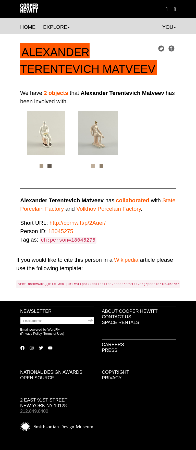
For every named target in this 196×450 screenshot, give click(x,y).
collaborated (132, 200)
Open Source (37, 377)
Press (109, 350)
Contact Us (116, 316)
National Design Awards (51, 372)
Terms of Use (53, 333)
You (169, 27)
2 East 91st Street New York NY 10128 (43, 402)
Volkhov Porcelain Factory (108, 209)
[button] (175, 9)
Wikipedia (126, 260)
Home (27, 27)
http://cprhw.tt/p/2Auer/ (78, 223)
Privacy (112, 377)
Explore (56, 27)
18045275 (60, 231)
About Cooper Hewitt (130, 311)
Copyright (115, 372)
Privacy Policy (31, 333)
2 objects (56, 93)
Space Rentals (120, 322)
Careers (113, 344)
